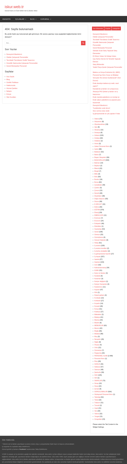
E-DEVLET (98, 204)
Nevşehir (97, 339)
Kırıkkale (97, 298)
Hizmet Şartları (11, 88)
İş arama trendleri (100, 248)
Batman (97, 163)
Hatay (96, 243)
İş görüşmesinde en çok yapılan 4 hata (106, 113)
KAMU (96, 270)
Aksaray (97, 130)
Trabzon (97, 402)
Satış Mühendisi (98, 64)
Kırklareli (97, 300)
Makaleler (97, 314)
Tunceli (96, 405)
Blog (33, 19)
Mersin (96, 328)
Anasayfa (6, 19)
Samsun (97, 369)
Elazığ (96, 212)
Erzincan (97, 218)
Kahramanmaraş (100, 267)
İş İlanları (20, 19)
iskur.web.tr (15, 7)
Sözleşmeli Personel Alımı (103, 394)
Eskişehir (97, 223)
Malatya (97, 317)
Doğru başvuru (99, 199)
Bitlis (96, 174)
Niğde (96, 342)
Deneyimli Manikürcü (14, 54)
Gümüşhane (98, 237)
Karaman (97, 278)
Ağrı (95, 127)
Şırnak (96, 389)
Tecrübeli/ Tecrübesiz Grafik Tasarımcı (20, 60)
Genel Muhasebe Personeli (16, 66)
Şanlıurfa (97, 372)
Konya (96, 309)
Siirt (95, 378)
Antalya (97, 138)
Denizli (96, 193)
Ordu (96, 347)
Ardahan (97, 141)
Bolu (95, 176)
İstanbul (97, 262)
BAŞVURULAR (99, 160)
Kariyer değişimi (100, 281)
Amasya (97, 132)
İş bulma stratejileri (100, 251)
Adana (96, 119)
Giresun (97, 234)
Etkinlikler (97, 226)
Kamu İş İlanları (99, 273)
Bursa (96, 182)
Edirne (96, 207)
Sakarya (97, 367)
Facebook (22, 449)
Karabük (97, 276)
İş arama (97, 245)
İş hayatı (97, 256)
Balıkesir (97, 152)
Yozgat (96, 416)
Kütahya (97, 312)
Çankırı (96, 187)
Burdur (96, 179)
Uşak (96, 408)
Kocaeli (96, 306)
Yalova (96, 413)
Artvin (96, 143)
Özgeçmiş (97, 353)
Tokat (96, 400)
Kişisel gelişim (99, 295)
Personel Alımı (99, 358)
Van (95, 411)
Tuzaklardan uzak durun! (101, 108)
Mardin (96, 323)
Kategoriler (116, 28)
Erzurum (97, 221)
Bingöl (96, 171)
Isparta (96, 259)
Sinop (96, 383)
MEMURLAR (98, 325)
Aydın (96, 149)
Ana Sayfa (10, 77)
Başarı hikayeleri (100, 157)
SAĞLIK (97, 364)
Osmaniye (97, 350)
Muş (95, 336)
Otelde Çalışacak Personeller (17, 57)
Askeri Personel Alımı (101, 146)
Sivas (96, 386)
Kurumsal (45, 19)
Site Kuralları (11, 97)
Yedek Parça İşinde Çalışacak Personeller (107, 67)
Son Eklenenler (98, 28)
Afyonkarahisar (99, 124)
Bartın (96, 154)
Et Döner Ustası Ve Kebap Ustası (104, 56)
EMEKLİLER (98, 215)
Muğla (96, 331)
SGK (96, 375)
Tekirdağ (97, 397)
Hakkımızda (10, 85)
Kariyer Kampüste (100, 284)
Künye (8, 94)
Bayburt (97, 165)
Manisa (96, 320)
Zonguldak (98, 419)
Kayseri (97, 289)
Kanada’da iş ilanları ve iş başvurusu (105, 89)
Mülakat (97, 334)
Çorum (96, 190)
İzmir (96, 265)
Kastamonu (98, 287)
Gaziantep (98, 229)
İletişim (9, 91)
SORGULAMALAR (100, 391)
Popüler (107, 28)
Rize (95, 361)
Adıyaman (97, 121)
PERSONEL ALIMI (100, 356)
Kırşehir (97, 303)
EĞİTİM (97, 210)
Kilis (95, 292)
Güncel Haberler (100, 240)
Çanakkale (98, 185)
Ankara (96, 135)
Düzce (96, 201)
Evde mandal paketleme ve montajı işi (106, 97)
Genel (96, 232)
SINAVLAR (98, 380)
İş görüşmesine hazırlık (102, 254)
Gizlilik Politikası (12, 82)
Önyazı (96, 345)
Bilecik (96, 168)
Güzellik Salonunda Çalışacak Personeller (22, 63)
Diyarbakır (98, 196)
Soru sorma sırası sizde (101, 111)
